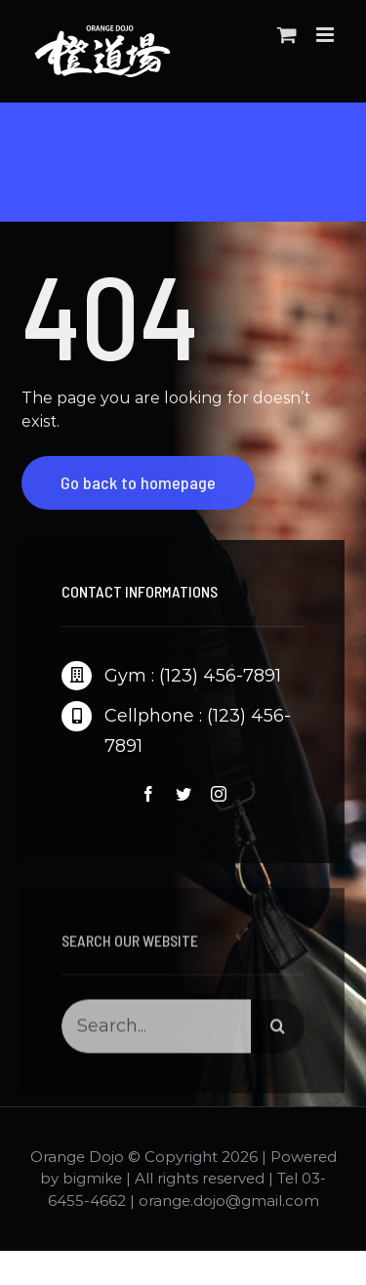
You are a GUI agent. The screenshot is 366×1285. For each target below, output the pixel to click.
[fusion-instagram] (218, 794)
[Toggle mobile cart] (287, 34)
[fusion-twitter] (183, 794)
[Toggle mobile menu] (326, 34)
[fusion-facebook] (148, 794)
